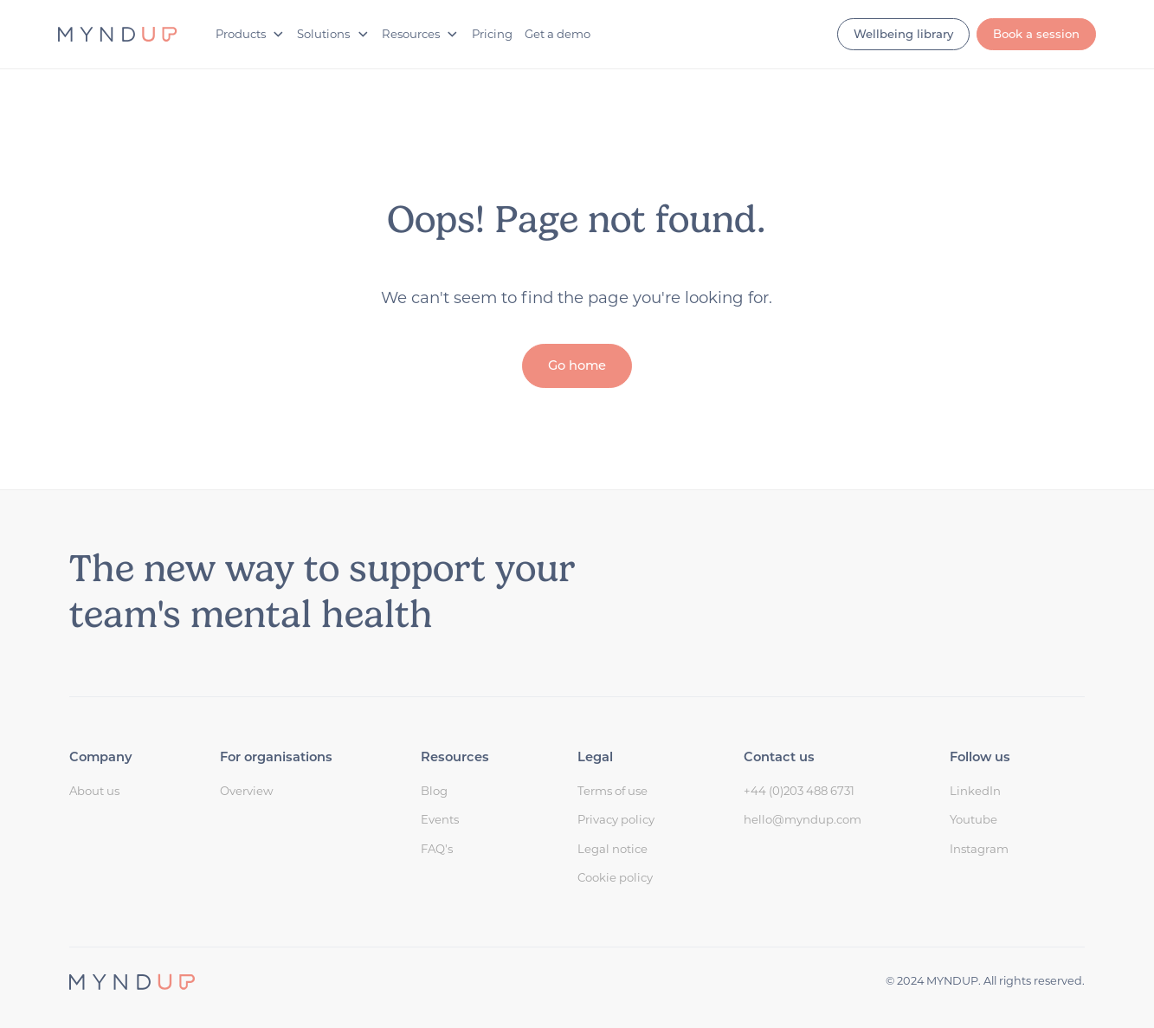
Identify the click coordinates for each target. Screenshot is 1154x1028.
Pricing (492, 34)
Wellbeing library (903, 34)
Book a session (1036, 34)
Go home (577, 365)
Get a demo (557, 34)
